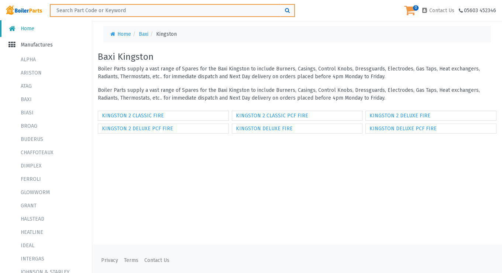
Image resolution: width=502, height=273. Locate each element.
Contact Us (437, 10)
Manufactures (30, 45)
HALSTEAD (32, 219)
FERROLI (31, 179)
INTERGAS (32, 259)
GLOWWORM (35, 192)
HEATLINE (32, 232)
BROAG (29, 126)
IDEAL (27, 245)
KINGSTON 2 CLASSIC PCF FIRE (272, 116)
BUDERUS (32, 139)
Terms (131, 260)
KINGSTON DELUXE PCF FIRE (403, 128)
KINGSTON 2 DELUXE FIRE (399, 116)
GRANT (29, 206)
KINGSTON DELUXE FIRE (264, 128)
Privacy (109, 260)
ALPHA (28, 59)
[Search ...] (172, 10)
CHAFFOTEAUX (37, 152)
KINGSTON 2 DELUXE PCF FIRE (137, 128)
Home (20, 28)
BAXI (26, 99)
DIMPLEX (31, 166)
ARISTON (31, 73)
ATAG (26, 86)
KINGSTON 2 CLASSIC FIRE (133, 116)
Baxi (143, 34)
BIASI (27, 113)
